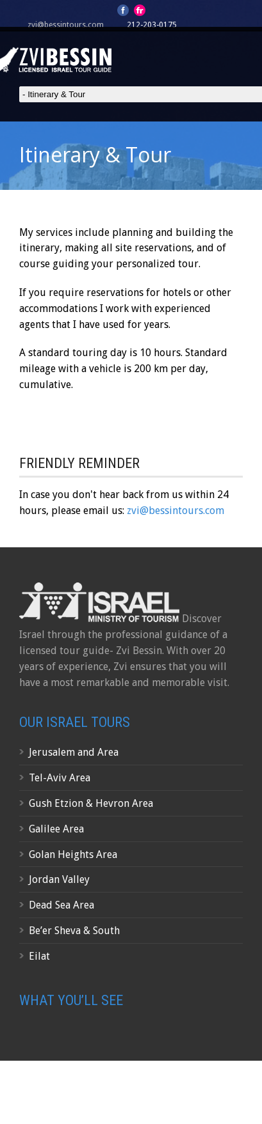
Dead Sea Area (61, 905)
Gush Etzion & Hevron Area (91, 803)
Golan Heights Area (73, 854)
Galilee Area (56, 829)
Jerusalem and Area (74, 752)
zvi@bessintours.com (66, 24)
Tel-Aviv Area (59, 778)
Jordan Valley (59, 879)
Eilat (39, 956)
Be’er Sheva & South (74, 931)
